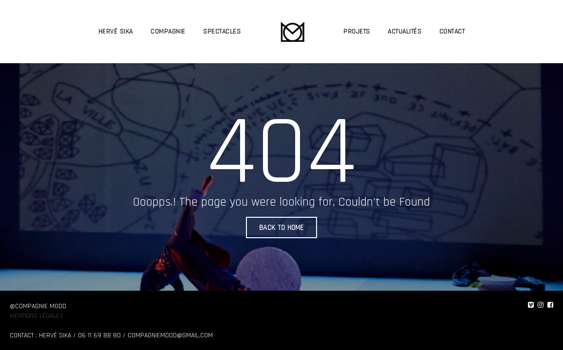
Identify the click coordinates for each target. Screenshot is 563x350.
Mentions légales (36, 316)
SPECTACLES (222, 31)
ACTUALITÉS (404, 31)
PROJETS (356, 31)
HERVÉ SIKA (115, 31)
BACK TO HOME (281, 227)
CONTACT (452, 31)
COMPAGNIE (168, 31)
